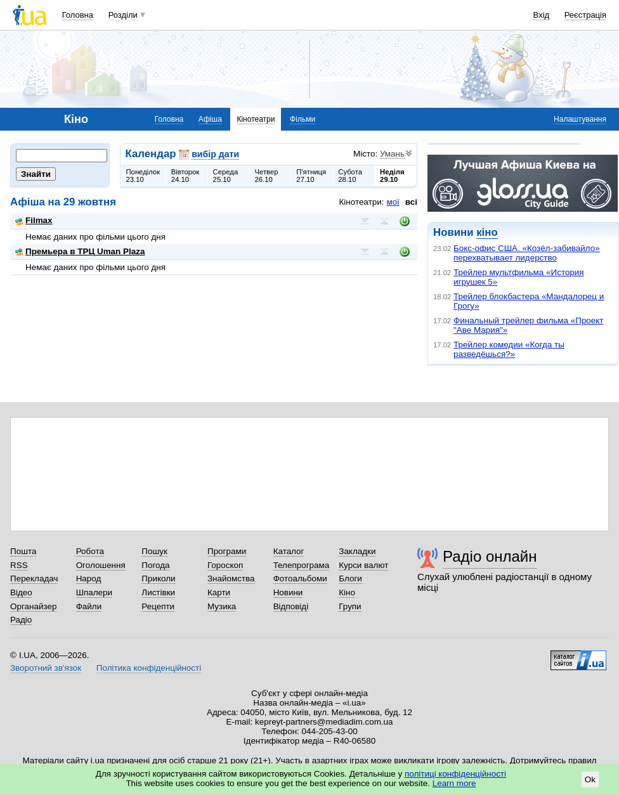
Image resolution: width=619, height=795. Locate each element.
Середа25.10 (225, 175)
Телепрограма (301, 565)
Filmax (34, 220)
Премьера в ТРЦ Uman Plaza (80, 251)
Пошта (23, 551)
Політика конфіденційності (148, 668)
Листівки (158, 592)
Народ (88, 578)
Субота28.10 (350, 175)
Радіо (21, 619)
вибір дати (215, 154)
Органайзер (33, 606)
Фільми (302, 119)
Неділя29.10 (392, 175)
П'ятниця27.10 (311, 175)
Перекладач (34, 578)
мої (392, 202)
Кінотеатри (256, 119)
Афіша (210, 119)
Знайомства (231, 578)
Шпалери (94, 592)
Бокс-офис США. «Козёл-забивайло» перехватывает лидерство (526, 252)
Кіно (347, 592)
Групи (350, 606)
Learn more (454, 783)
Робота (90, 551)
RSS (19, 565)
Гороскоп (225, 565)
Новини (288, 592)
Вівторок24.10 (185, 175)
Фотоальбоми (300, 578)
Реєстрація (585, 15)
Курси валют (363, 565)
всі (411, 202)
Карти (218, 592)
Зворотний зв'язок (45, 668)
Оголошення (101, 565)
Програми (226, 551)
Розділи (123, 15)
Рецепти (157, 606)
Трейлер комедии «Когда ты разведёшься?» (508, 349)
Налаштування (580, 119)
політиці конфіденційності (455, 774)
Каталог (288, 551)
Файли (89, 606)
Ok (590, 779)
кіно (486, 232)
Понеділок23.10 (143, 175)
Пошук (154, 551)
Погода (155, 565)
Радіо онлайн (490, 556)
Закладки (357, 551)
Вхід (541, 15)
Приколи (158, 578)
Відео (21, 592)
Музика (221, 606)
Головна (77, 15)
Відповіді (291, 606)
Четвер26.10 (266, 175)
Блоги (350, 578)
